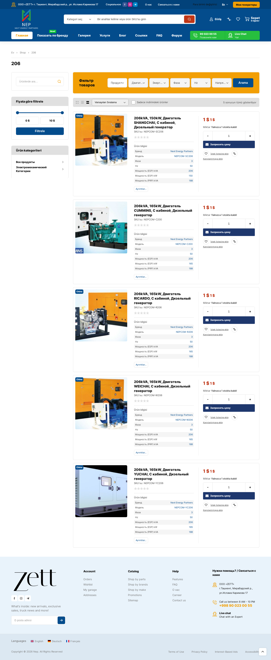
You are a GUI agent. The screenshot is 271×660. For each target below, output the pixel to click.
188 (191, 180)
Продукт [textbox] (116, 82)
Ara (59, 81)
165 (191, 263)
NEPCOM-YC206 (183, 507)
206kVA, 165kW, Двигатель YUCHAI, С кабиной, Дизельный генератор (161, 474)
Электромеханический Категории (31, 169)
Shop (23, 52)
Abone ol (61, 620)
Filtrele (40, 131)
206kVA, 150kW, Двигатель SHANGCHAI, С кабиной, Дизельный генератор (157, 122)
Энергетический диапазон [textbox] (158, 82)
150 (191, 175)
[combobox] (79, 19)
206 (191, 170)
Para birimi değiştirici (205, 4)
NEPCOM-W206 (184, 419)
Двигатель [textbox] (137, 82)
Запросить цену (218, 144)
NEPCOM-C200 (184, 244)
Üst (263, 652)
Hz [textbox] (196, 82)
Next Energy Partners (182, 151)
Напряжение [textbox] (220, 82)
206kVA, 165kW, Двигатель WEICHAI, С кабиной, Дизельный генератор (162, 386)
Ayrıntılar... (141, 188)
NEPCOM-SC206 (183, 156)
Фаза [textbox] (177, 82)
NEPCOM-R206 (184, 331)
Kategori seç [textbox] (74, 19)
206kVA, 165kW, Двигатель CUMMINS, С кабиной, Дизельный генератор (163, 210)
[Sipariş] (110, 102)
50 (191, 165)
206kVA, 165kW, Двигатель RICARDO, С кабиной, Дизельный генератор (162, 298)
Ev (12, 52)
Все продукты (25, 162)
